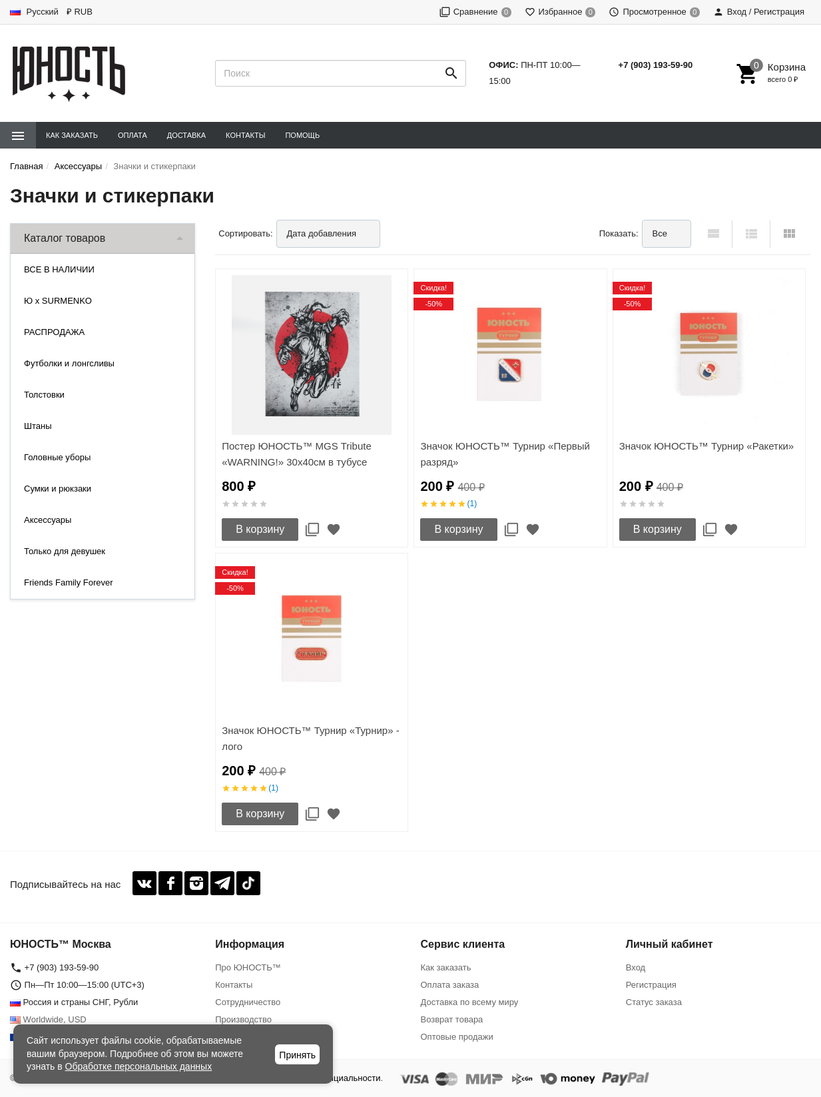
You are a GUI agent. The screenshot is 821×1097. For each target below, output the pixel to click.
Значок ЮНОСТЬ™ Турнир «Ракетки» (706, 446)
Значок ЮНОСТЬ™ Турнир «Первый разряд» (505, 454)
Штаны (37, 426)
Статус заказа (654, 1002)
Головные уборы (57, 457)
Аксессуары (47, 520)
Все (660, 233)
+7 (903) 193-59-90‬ (656, 65)
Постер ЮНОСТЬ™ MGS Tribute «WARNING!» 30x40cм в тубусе (297, 454)
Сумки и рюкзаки (57, 489)
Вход (635, 967)
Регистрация (651, 985)
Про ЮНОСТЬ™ (247, 967)
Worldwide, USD (48, 1019)
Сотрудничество (247, 1002)
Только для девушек (64, 551)
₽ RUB (80, 12)
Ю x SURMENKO (58, 301)
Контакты (245, 135)
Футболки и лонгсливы (69, 363)
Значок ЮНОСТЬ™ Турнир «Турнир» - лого (310, 738)
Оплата (132, 135)
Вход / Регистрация (758, 12)
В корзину (260, 529)
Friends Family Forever (68, 582)
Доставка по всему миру (470, 1002)
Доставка (186, 135)
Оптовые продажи (457, 1037)
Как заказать (72, 135)
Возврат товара (452, 1019)
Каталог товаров (64, 238)
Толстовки (44, 395)
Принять (297, 1055)
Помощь (302, 135)
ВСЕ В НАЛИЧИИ (59, 269)
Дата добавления (322, 233)
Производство (243, 1019)
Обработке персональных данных (138, 1066)
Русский (34, 12)
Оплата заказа (450, 985)
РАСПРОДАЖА (54, 332)
